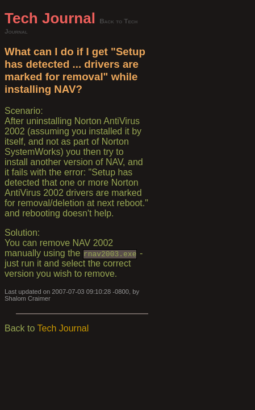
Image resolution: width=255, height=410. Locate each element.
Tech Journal (50, 18)
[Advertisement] (199, 180)
